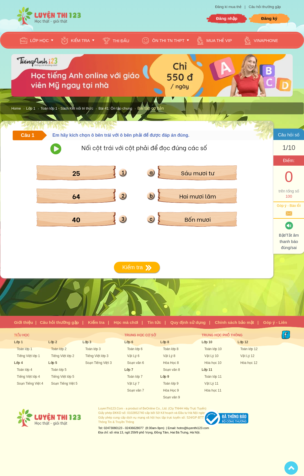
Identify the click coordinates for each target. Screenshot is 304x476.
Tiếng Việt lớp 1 (28, 356)
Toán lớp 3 (93, 349)
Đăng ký (269, 18)
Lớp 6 (128, 342)
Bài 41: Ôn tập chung (115, 108)
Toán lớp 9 (170, 383)
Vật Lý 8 (169, 356)
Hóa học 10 (213, 363)
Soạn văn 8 (171, 370)
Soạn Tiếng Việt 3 (98, 363)
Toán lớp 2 (58, 349)
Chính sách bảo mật (234, 322)
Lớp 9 (164, 377)
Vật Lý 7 (133, 383)
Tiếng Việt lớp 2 (62, 356)
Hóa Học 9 (171, 390)
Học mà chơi (126, 322)
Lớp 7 (128, 370)
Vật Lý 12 (247, 356)
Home (16, 108)
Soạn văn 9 (171, 397)
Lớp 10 (207, 342)
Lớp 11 (207, 370)
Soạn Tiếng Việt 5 (64, 383)
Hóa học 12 (248, 363)
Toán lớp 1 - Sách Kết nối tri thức (67, 108)
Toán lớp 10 (213, 349)
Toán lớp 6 (135, 349)
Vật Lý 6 (133, 356)
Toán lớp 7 (135, 377)
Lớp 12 (243, 342)
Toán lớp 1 (24, 349)
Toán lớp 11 (213, 377)
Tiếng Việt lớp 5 (62, 377)
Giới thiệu (23, 322)
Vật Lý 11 (211, 383)
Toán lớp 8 (170, 349)
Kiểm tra (96, 322)
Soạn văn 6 (135, 363)
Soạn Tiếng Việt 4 (30, 383)
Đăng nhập (226, 18)
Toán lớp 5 (58, 370)
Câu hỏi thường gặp (265, 7)
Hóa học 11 (213, 390)
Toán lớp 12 (248, 349)
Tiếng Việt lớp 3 (96, 356)
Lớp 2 (52, 342)
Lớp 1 (30, 108)
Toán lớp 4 (24, 370)
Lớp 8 (164, 342)
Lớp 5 (52, 363)
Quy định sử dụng (188, 322)
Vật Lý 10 (211, 356)
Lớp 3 (86, 342)
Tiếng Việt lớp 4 (28, 377)
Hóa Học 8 (171, 363)
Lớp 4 (18, 363)
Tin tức (154, 322)
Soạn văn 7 (135, 390)
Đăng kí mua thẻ (228, 7)
